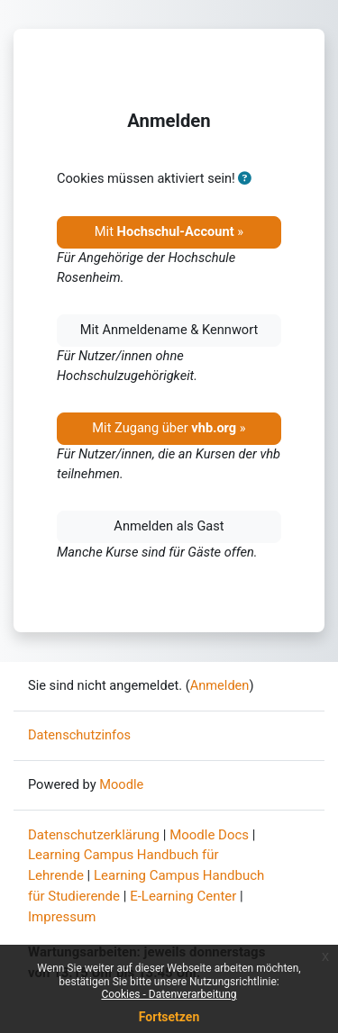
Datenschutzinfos (79, 735)
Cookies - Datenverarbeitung (168, 994)
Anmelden (220, 685)
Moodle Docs (209, 835)
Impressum (62, 917)
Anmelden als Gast (169, 526)
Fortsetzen (169, 1017)
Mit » (169, 231)
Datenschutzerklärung (94, 835)
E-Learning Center (183, 896)
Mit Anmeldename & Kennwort (169, 330)
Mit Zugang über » (168, 428)
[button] (244, 179)
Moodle (121, 784)
